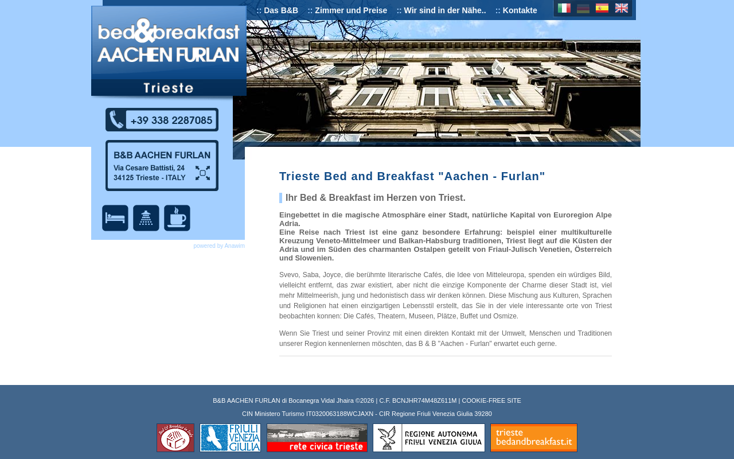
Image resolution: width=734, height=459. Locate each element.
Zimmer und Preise (351, 10)
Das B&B (281, 10)
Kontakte (520, 10)
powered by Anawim (219, 246)
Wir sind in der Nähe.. (445, 10)
